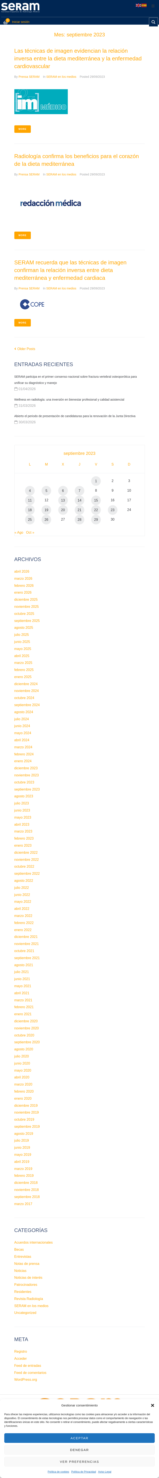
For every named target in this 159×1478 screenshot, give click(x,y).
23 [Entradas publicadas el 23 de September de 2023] (112, 510)
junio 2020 (22, 1063)
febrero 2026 (24, 585)
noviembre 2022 (26, 859)
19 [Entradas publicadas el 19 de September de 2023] (46, 510)
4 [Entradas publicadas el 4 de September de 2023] (30, 491)
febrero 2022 (24, 923)
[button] (152, 1405)
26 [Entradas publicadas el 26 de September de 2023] (46, 519)
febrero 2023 (24, 838)
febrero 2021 (24, 1007)
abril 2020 (21, 1077)
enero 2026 (23, 592)
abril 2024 (21, 740)
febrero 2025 (24, 670)
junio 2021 (22, 979)
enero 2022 (23, 930)
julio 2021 (21, 972)
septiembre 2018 (27, 1197)
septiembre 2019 (27, 1126)
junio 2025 (22, 642)
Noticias (20, 1271)
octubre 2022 (24, 866)
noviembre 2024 (26, 691)
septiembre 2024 (27, 705)
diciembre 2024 (26, 684)
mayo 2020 (22, 1070)
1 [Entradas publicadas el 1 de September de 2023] (96, 481)
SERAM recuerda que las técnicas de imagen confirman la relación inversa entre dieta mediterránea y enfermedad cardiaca (70, 270)
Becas (19, 1249)
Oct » (30, 532)
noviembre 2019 (26, 1112)
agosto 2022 (23, 880)
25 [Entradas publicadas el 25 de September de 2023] (30, 519)
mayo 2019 (22, 1154)
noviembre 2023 (26, 775)
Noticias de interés (28, 1277)
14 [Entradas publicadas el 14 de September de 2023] (80, 500)
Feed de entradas (27, 1365)
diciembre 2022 (26, 852)
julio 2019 (21, 1140)
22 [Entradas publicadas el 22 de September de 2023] (96, 510)
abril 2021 (21, 993)
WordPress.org (25, 1379)
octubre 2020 (24, 1035)
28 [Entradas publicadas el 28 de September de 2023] (80, 519)
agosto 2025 (23, 627)
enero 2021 (23, 1014)
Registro (20, 1351)
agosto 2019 (23, 1133)
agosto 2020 (23, 1049)
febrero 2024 (24, 754)
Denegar (79, 1450)
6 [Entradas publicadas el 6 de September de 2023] (63, 491)
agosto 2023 (23, 796)
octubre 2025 (24, 613)
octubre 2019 (24, 1119)
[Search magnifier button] (153, 22)
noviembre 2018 (26, 1190)
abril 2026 (21, 571)
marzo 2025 (23, 663)
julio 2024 (21, 719)
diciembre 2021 (26, 937)
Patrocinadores (25, 1284)
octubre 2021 (24, 951)
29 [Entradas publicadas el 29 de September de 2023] (96, 519)
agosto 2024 (23, 712)
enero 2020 (23, 1098)
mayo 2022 (22, 901)
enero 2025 (23, 677)
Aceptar (80, 1438)
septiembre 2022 (27, 873)
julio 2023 (21, 803)
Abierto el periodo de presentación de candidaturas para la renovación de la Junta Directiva (75, 416)
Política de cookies (58, 1471)
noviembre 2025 (26, 606)
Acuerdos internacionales (33, 1242)
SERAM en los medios (61, 76)
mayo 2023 (22, 817)
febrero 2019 (24, 1175)
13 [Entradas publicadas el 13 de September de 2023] (63, 500)
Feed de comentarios (30, 1373)
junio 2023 (22, 810)
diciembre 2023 (26, 768)
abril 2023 (21, 824)
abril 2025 (21, 656)
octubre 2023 (24, 782)
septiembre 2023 (27, 789)
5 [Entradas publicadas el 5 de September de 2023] (46, 491)
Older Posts (24, 349)
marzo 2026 (23, 578)
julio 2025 (21, 634)
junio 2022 (22, 895)
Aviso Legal (104, 1471)
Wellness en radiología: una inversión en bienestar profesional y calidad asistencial (69, 399)
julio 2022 (21, 887)
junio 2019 (22, 1147)
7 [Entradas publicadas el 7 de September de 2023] (79, 491)
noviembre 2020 (26, 1028)
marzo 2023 (23, 831)
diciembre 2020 (26, 1021)
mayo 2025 (22, 649)
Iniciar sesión (21, 22)
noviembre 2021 (26, 944)
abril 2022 (21, 908)
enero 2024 (23, 761)
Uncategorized (25, 1313)
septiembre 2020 (27, 1042)
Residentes (22, 1292)
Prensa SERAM (29, 76)
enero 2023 (23, 845)
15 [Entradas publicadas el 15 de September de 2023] (96, 500)
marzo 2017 (23, 1204)
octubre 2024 (24, 698)
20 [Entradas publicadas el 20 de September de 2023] (63, 510)
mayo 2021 (22, 986)
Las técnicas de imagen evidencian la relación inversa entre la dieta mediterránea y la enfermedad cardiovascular (78, 59)
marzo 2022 (23, 916)
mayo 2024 (22, 733)
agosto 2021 (23, 965)
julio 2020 (21, 1056)
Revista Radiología (28, 1299)
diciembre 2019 (26, 1105)
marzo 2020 (23, 1084)
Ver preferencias (79, 1461)
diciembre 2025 (26, 599)
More (23, 129)
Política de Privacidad (83, 1471)
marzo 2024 (23, 747)
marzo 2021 (23, 1000)
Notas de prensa (26, 1263)
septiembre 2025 (27, 621)
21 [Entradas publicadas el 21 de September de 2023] (80, 510)
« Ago (19, 532)
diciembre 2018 (26, 1182)
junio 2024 (22, 726)
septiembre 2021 (27, 958)
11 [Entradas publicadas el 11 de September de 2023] (30, 500)
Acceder (20, 1358)
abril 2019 (21, 1162)
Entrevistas (22, 1256)
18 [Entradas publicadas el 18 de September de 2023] (30, 510)
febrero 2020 (24, 1091)
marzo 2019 (23, 1169)
